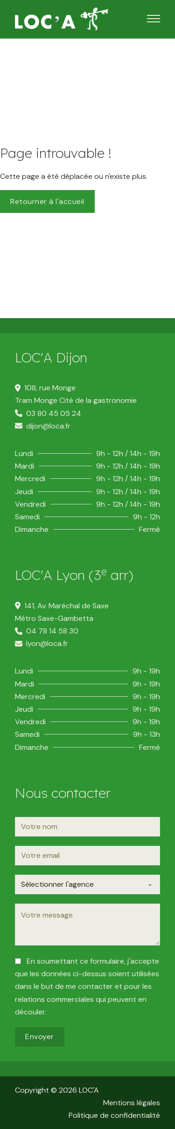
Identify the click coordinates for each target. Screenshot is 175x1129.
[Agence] (87, 884)
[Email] (87, 855)
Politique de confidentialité (114, 1115)
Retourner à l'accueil (47, 201)
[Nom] (87, 827)
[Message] (87, 924)
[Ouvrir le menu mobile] (153, 18)
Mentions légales (131, 1103)
